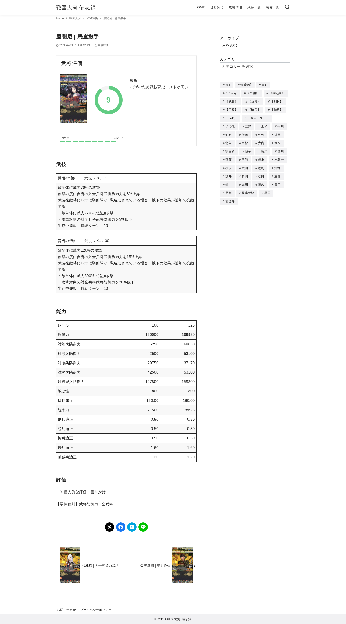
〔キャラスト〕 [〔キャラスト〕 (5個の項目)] (258, 117)
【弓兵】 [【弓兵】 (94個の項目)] (231, 109)
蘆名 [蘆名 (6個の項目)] (261, 182)
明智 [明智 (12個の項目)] (245, 157)
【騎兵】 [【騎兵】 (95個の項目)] (276, 109)
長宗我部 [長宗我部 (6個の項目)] (248, 190)
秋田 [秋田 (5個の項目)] (261, 173)
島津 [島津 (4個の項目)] (264, 149)
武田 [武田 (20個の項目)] (245, 165)
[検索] (287, 7)
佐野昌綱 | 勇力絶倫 (155, 566)
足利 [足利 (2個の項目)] (228, 190)
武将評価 (92, 18)
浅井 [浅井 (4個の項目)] (228, 173)
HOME (200, 7)
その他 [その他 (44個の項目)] (230, 125)
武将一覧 (254, 7)
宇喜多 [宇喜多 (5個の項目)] (230, 149)
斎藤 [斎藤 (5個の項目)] (228, 157)
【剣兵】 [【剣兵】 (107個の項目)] (276, 101)
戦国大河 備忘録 (76, 8)
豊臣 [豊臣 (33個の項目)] (277, 182)
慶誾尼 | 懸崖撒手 (114, 18)
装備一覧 (272, 7)
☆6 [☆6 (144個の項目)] (264, 84)
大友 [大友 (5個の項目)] (277, 141)
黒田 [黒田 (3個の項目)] (267, 190)
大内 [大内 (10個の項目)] (261, 141)
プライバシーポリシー (96, 610)
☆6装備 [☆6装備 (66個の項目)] (230, 93)
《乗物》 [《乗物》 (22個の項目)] (253, 93)
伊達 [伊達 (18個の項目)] (245, 133)
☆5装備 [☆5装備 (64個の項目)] (245, 84)
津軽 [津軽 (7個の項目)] (277, 165)
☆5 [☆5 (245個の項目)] (227, 84)
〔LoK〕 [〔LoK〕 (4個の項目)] (231, 117)
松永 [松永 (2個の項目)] (228, 165)
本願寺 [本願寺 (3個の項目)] (279, 157)
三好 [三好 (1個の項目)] (248, 125)
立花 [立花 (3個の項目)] (277, 173)
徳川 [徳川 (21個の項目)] (280, 149)
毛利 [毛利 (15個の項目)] (261, 165)
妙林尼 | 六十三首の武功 (100, 566)
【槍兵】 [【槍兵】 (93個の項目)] (254, 109)
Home (60, 18)
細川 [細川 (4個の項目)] (228, 182)
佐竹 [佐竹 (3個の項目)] (261, 133)
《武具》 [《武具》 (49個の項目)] (231, 101)
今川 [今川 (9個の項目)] (280, 125)
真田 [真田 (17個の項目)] (245, 173)
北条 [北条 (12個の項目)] (228, 141)
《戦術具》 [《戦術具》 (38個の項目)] (277, 93)
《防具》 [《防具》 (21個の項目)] (254, 101)
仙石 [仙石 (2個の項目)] (228, 133)
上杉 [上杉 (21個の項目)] (264, 125)
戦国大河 (75, 18)
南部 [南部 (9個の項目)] (245, 141)
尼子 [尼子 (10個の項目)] (248, 149)
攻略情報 (235, 7)
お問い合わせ (66, 610)
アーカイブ (229, 38)
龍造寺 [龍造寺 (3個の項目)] (230, 198)
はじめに (217, 7)
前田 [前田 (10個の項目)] (277, 133)
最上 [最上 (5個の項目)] (261, 157)
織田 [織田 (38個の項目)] (245, 182)
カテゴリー (229, 59)
